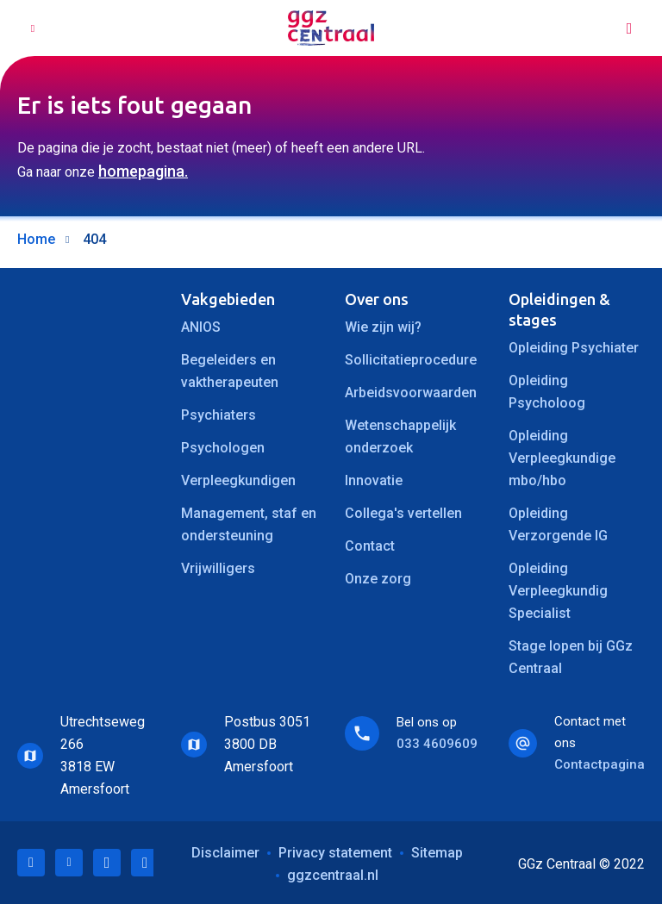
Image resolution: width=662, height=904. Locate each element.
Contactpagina (599, 764)
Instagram (145, 862)
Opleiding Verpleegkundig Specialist (558, 590)
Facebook (107, 862)
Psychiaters (218, 415)
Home (36, 239)
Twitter (69, 862)
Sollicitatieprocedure (411, 360)
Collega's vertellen (403, 513)
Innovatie (374, 480)
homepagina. (143, 171)
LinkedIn (31, 862)
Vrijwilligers (218, 568)
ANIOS (201, 327)
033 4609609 (437, 743)
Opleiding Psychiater (574, 348)
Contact (370, 546)
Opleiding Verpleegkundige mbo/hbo (562, 458)
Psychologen (223, 448)
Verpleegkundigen (238, 480)
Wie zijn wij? (383, 327)
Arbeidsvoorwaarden (411, 392)
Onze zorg (378, 578)
